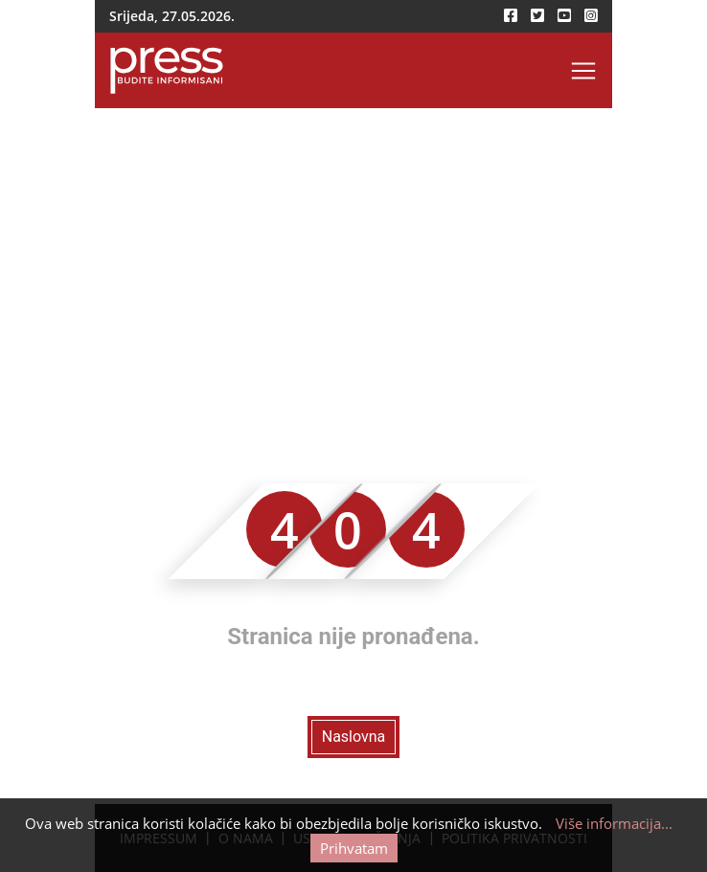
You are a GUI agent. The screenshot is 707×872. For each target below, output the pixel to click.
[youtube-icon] (564, 16)
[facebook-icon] (510, 16)
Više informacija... (614, 823)
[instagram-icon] (591, 16)
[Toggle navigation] (583, 70)
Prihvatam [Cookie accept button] (354, 848)
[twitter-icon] (537, 16)
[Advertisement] (353, 252)
